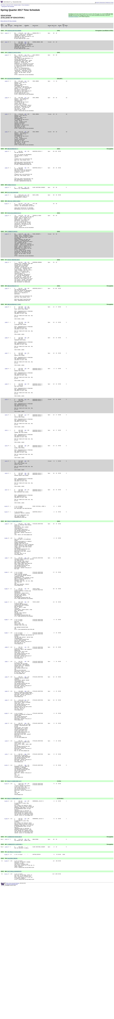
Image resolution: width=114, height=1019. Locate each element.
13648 (6, 58)
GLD (25, 474)
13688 (6, 713)
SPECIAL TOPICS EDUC (13, 227)
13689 (6, 728)
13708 (6, 976)
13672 (6, 474)
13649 (6, 89)
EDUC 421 (4, 921)
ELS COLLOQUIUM (12, 217)
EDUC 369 (4, 345)
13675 (6, 528)
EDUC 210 (4, 56)
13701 (6, 870)
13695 (6, 822)
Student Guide (17, 5)
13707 (6, 968)
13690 (6, 745)
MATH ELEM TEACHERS (14, 31)
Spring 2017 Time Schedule (7, 6)
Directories (102, 2)
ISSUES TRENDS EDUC (13, 294)
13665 (6, 366)
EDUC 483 (4, 973)
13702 (6, 882)
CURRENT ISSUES (12, 261)
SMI (25, 127)
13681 (6, 617)
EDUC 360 (4, 324)
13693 (6, 796)
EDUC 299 (4, 217)
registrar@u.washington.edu (12, 1016)
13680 (6, 601)
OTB (25, 58)
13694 (6, 807)
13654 (6, 190)
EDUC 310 (4, 261)
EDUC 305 (4, 240)
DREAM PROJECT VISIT (14, 345)
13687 (6, 692)
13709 (6, 990)
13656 (6, 212)
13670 (6, 456)
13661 (6, 297)
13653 (6, 170)
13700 (6, 854)
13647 (6, 44)
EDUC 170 (4, 31)
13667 (6, 402)
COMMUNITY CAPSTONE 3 (14, 973)
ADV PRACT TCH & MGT (14, 981)
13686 (6, 677)
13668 (6, 420)
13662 (6, 327)
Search (97, 2)
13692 (6, 780)
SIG (25, 544)
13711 (6, 1005)
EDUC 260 (4, 168)
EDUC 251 (4, 86)
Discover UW (10, 5)
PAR (25, 348)
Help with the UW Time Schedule (8, 21)
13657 (6, 220)
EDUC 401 (4, 598)
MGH (25, 190)
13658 (6, 229)
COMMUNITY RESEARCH (14, 965)
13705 (6, 923)
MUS (25, 456)
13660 (6, 264)
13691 (6, 762)
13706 (6, 944)
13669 (6, 438)
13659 (6, 243)
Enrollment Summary (74, 16)
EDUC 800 (4, 1002)
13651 (6, 127)
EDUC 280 (4, 209)
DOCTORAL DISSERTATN (14, 1002)
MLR (25, 34)
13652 (6, 148)
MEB (25, 243)
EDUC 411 (4, 901)
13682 (6, 641)
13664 (6, 348)
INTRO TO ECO (11, 209)
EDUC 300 (4, 227)
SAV (25, 762)
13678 (6, 581)
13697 (6, 834)
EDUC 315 (4, 294)
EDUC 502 (4, 981)
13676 (6, 542)
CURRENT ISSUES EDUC (14, 56)
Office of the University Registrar (12, 1015)
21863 (6, 984)
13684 (6, 657)
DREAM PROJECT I (12, 168)
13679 (6, 587)
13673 (6, 492)
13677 (6, 562)
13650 (6, 108)
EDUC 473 (4, 965)
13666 (6, 384)
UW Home (3, 5)
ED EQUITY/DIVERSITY (14, 86)
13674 (6, 510)
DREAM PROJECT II (13, 324)
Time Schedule (25, 5)
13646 (6, 34)
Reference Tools (109, 2)
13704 (6, 904)
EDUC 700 (4, 988)
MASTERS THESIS (12, 988)
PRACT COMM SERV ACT (14, 598)
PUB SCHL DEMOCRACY (14, 240)
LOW (25, 854)
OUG (25, 45)
